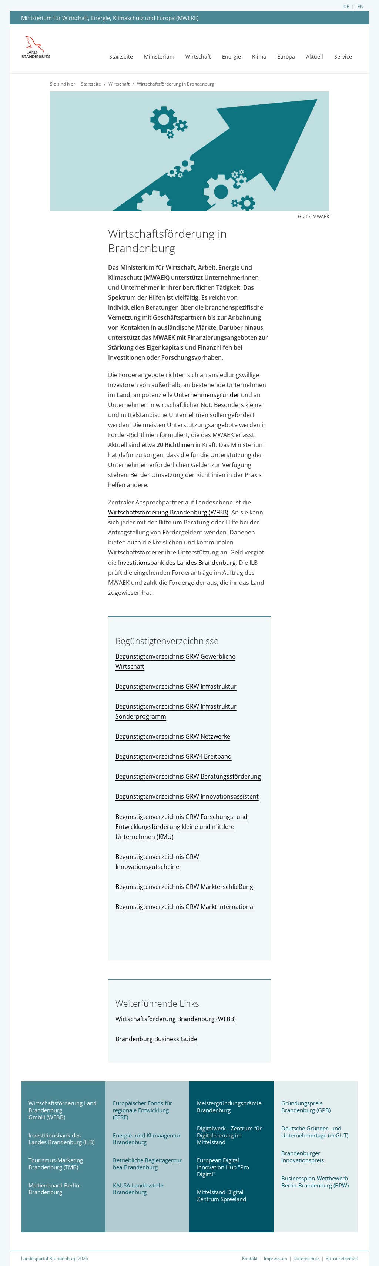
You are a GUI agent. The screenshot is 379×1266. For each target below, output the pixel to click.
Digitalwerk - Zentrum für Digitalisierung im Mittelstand (229, 1135)
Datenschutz (306, 1258)
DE (346, 6)
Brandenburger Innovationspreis (302, 1156)
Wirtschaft (198, 56)
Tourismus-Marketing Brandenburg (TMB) (55, 1163)
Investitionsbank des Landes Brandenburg (177, 563)
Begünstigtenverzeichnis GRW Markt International (185, 907)
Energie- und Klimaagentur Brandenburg (147, 1139)
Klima (259, 56)
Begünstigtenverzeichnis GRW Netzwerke (172, 736)
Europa (286, 56)
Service (343, 56)
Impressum (275, 1258)
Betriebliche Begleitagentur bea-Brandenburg (147, 1163)
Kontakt (250, 1258)
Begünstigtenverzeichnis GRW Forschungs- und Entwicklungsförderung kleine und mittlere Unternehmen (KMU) (181, 827)
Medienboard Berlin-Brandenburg (54, 1189)
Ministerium (159, 56)
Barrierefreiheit (342, 1258)
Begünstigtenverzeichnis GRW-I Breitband (173, 756)
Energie (231, 56)
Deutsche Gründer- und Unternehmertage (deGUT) (314, 1132)
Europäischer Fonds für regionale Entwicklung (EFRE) (142, 1110)
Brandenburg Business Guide (156, 1039)
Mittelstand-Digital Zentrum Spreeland (221, 1195)
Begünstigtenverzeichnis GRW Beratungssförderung (188, 776)
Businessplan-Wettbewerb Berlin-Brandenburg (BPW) (315, 1182)
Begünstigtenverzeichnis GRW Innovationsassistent (187, 796)
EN (360, 6)
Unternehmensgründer (206, 395)
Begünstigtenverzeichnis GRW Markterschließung (184, 887)
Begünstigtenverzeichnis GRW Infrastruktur (176, 686)
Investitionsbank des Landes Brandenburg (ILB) (61, 1139)
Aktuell (314, 56)
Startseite (121, 56)
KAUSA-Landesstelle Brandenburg (138, 1189)
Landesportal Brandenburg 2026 (54, 1258)
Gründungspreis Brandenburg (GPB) (306, 1106)
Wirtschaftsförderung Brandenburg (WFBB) (168, 512)
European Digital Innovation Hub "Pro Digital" (223, 1167)
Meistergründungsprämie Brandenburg (229, 1106)
